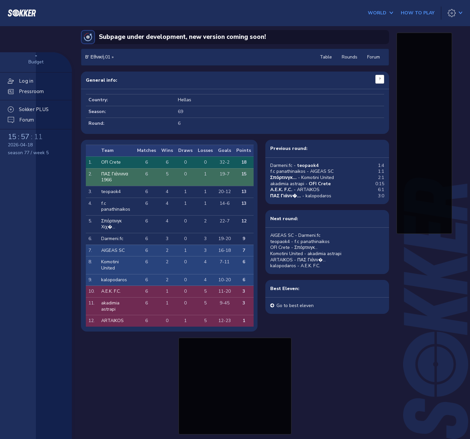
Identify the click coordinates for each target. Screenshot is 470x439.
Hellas (184, 100)
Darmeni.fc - (294, 165)
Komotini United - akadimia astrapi (305, 254)
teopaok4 (111, 191)
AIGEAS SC (113, 250)
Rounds (349, 57)
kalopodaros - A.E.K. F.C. (295, 266)
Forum (373, 57)
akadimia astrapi (110, 306)
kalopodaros (114, 280)
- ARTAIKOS (295, 190)
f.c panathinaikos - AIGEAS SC (302, 171)
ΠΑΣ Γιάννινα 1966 (114, 177)
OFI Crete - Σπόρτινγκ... (294, 247)
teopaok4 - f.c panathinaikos (300, 241)
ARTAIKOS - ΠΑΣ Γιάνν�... (298, 260)
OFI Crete (111, 162)
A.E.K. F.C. (111, 291)
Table (326, 57)
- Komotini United (302, 177)
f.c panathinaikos (115, 206)
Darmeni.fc (112, 239)
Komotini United (110, 265)
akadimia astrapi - (300, 184)
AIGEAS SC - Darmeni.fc (295, 235)
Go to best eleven (295, 305)
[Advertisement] (235, 385)
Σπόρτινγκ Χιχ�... (111, 224)
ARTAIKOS (112, 320)
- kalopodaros (301, 196)
